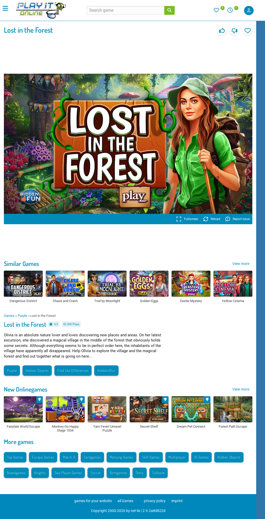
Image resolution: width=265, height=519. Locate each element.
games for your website (93, 501)
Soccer (96, 472)
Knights (40, 472)
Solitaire (158, 472)
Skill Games (151, 457)
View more (240, 264)
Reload (211, 219)
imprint (177, 501)
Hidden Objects (37, 370)
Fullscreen (187, 219)
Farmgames (118, 472)
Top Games (15, 457)
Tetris (140, 472)
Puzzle (22, 316)
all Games (125, 501)
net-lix (135, 511)
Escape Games (43, 457)
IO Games (201, 457)
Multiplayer (177, 457)
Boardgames (16, 472)
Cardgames (92, 457)
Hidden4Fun (106, 370)
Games (9, 316)
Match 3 (69, 457)
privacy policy (155, 501)
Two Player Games (68, 472)
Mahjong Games (121, 457)
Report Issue (237, 219)
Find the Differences (73, 370)
